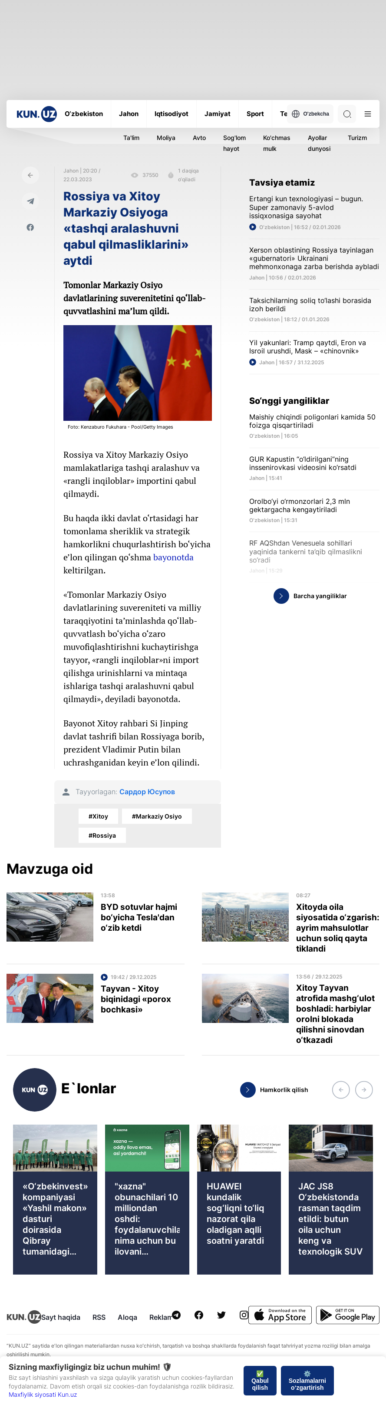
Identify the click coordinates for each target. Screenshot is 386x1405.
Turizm (357, 137)
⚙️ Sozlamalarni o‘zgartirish (307, 1380)
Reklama (163, 1317)
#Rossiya (102, 835)
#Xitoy (98, 816)
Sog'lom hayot (234, 143)
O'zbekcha (310, 114)
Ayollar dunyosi (319, 143)
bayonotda (173, 557)
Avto (199, 137)
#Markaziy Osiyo (157, 816)
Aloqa (127, 1317)
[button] (341, 1090)
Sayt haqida (60, 1317)
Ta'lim (131, 137)
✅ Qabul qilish (260, 1380)
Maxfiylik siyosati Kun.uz (43, 1394)
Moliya (166, 137)
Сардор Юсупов (147, 792)
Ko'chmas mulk (276, 143)
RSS (99, 1317)
